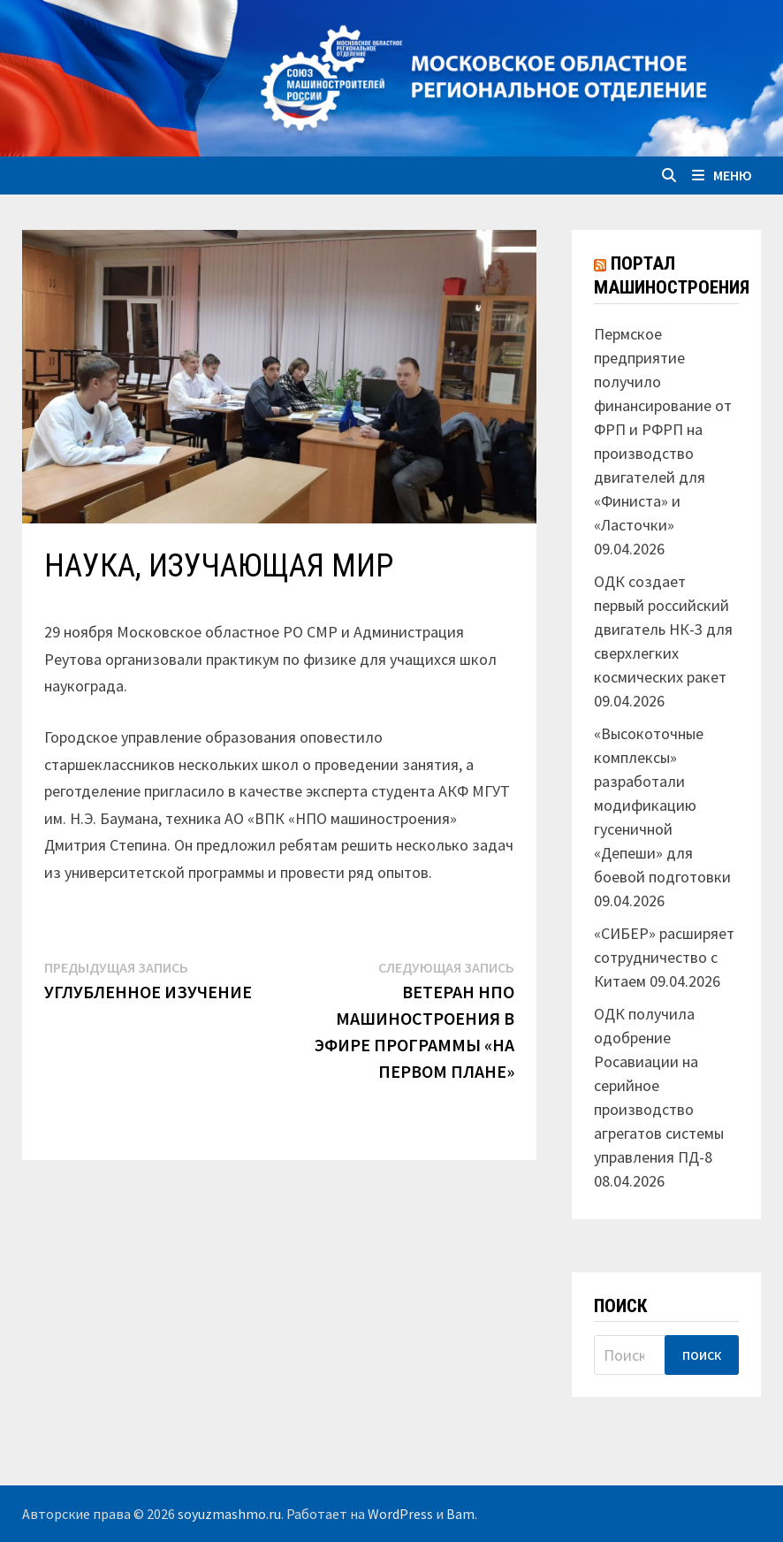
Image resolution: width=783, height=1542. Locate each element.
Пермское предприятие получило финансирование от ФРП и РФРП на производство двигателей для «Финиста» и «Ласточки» (663, 429)
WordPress (400, 1514)
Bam (460, 1514)
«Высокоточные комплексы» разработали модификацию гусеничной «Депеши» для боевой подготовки (662, 805)
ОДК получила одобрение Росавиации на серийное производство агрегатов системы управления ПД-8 (659, 1085)
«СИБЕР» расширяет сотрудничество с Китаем (664, 957)
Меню (722, 175)
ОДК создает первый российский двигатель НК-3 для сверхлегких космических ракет (663, 629)
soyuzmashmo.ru (229, 1514)
